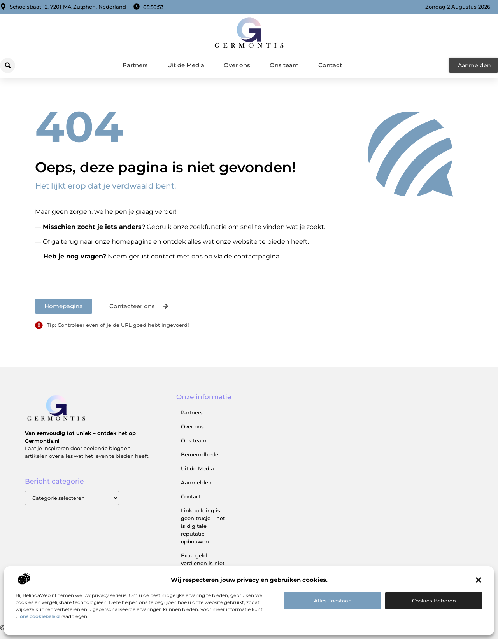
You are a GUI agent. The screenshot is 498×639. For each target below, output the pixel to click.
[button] (478, 580)
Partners (135, 65)
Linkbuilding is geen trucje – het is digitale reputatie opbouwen (203, 526)
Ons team (284, 65)
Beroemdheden (201, 454)
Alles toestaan (333, 600)
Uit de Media (185, 65)
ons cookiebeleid (40, 616)
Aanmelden (196, 482)
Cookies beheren (434, 600)
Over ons (237, 65)
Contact (330, 65)
